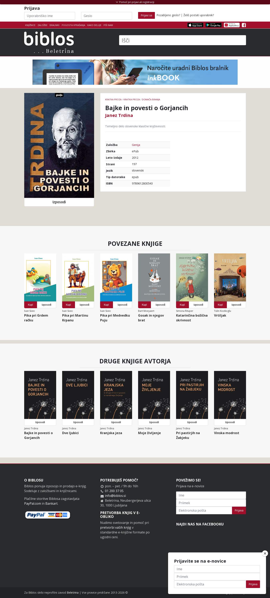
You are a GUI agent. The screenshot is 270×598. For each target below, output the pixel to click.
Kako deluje (94, 25)
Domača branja (151, 99)
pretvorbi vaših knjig (115, 527)
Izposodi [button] (59, 201)
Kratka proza (113, 99)
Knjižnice (30, 25)
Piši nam (108, 25)
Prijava (239, 510)
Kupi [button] (30, 304)
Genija (136, 145)
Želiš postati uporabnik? (198, 15)
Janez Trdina (119, 115)
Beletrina (73, 592)
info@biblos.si (115, 495)
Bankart (51, 503)
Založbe (42, 25)
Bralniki (54, 25)
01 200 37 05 (114, 491)
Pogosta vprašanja (73, 25)
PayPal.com (32, 503)
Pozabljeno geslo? (168, 15)
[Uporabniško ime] (49, 16)
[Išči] (182, 40)
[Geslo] (106, 16)
